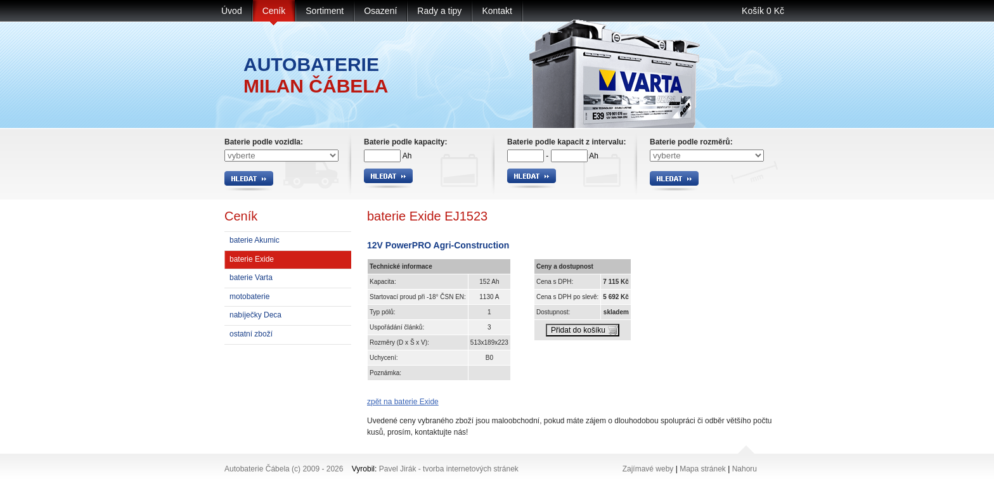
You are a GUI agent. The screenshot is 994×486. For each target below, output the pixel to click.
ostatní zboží (251, 333)
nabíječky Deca (255, 314)
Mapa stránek (703, 468)
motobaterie (249, 296)
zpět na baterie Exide (403, 401)
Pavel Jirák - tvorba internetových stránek (449, 468)
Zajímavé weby (648, 468)
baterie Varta (251, 277)
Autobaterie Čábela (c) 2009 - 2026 (283, 468)
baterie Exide (251, 259)
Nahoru (744, 468)
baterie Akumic (254, 240)
